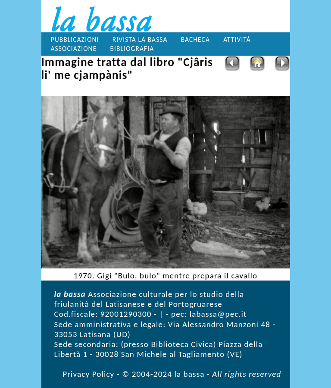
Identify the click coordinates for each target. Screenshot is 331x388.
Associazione (74, 48)
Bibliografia (132, 48)
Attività (237, 39)
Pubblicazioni (75, 39)
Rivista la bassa (140, 39)
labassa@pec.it (218, 314)
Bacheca (195, 39)
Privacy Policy (88, 374)
